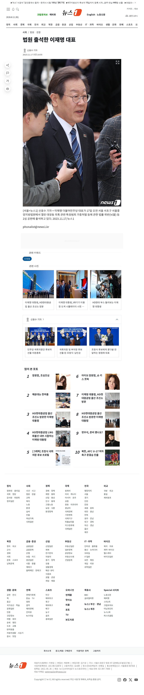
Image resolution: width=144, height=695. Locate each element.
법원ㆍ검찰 (30, 494)
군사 (8, 550)
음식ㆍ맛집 (11, 636)
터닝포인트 (108, 608)
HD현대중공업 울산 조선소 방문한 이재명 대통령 (43, 417)
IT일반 (87, 556)
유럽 (67, 501)
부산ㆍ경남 (89, 525)
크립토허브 (42, 14)
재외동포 (107, 497)
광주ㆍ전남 (89, 518)
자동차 (48, 556)
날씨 (28, 511)
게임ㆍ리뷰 (89, 563)
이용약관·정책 (82, 651)
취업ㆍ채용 (50, 581)
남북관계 (10, 563)
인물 (28, 515)
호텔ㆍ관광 (50, 577)
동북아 (67, 491)
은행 (28, 553)
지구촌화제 (69, 525)
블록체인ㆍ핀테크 (33, 570)
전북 (86, 515)
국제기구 (68, 518)
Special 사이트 (111, 590)
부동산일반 (69, 546)
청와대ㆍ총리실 (13, 491)
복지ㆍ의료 (108, 546)
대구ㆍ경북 (89, 522)
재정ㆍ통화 (50, 494)
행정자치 (88, 491)
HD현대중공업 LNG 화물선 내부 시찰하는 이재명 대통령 (43, 436)
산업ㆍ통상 (50, 497)
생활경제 (49, 567)
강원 (86, 504)
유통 (47, 563)
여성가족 (29, 518)
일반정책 (68, 550)
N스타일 (29, 615)
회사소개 (47, 651)
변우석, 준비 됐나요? (92, 432)
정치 (9, 486)
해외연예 (29, 608)
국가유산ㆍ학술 (13, 605)
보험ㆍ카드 (30, 556)
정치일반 (10, 501)
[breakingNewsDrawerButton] (13, 9)
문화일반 (10, 608)
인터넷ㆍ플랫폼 (90, 546)
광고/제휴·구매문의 (64, 651)
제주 (86, 532)
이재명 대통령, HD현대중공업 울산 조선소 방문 (92, 398)
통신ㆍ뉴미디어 (90, 550)
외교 (106, 486)
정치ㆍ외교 (11, 546)
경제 (48, 486)
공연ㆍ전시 (11, 595)
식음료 (48, 574)
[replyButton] (7, 73)
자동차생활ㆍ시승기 (15, 633)
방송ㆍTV (30, 598)
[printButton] (7, 88)
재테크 (29, 567)
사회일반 (29, 522)
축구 (47, 602)
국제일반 (68, 529)
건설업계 (68, 560)
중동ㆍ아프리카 (71, 504)
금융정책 (29, 550)
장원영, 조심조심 (40, 375)
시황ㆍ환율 (30, 563)
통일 (105, 494)
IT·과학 (88, 541)
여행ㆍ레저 (11, 619)
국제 (67, 486)
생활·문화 (11, 590)
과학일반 (88, 567)
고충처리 (96, 651)
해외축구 (49, 605)
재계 (47, 550)
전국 (86, 486)
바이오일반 (108, 556)
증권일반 (29, 560)
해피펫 (53, 14)
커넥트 (129, 9)
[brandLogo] (72, 12)
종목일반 (49, 619)
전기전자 (49, 553)
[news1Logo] (18, 665)
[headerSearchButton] (17, 9)
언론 (8, 612)
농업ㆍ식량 (50, 508)
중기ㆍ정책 (50, 560)
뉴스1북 (107, 612)
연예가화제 (30, 595)
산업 (48, 541)
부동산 (68, 541)
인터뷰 (29, 612)
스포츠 (49, 590)
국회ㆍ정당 (11, 494)
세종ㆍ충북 (89, 508)
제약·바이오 (109, 550)
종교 (8, 602)
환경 (28, 508)
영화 (28, 602)
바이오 (107, 541)
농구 (47, 612)
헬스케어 (107, 553)
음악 (28, 605)
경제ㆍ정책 (50, 491)
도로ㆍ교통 (11, 626)
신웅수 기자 (32, 50)
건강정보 (10, 615)
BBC (86, 595)
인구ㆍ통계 (50, 501)
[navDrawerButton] (8, 9)
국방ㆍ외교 (108, 491)
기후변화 (68, 515)
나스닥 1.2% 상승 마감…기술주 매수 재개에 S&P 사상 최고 (37, 3)
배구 (47, 608)
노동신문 (101, 14)
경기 (86, 497)
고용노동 (49, 504)
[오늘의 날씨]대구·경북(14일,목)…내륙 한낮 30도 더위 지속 (93, 3)
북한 (9, 541)
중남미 (67, 508)
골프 (47, 615)
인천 (86, 501)
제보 (136, 9)
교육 (28, 497)
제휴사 (87, 590)
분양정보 (68, 553)
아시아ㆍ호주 (70, 497)
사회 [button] (25, 32)
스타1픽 (107, 602)
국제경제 (68, 511)
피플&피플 (69, 522)
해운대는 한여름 (40, 394)
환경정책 (49, 511)
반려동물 (10, 629)
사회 (28, 486)
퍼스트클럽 (108, 615)
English (91, 14)
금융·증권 (31, 541)
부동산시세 (69, 556)
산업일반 (49, 546)
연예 (28, 590)
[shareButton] (7, 65)
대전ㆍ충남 (89, 511)
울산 (86, 529)
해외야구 (49, 598)
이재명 (27, 259)
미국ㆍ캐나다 (70, 494)
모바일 (87, 553)
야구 (47, 595)
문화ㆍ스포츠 (12, 560)
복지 (28, 501)
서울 (86, 494)
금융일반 (29, 546)
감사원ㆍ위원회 (13, 497)
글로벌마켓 (89, 598)
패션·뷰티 (50, 570)
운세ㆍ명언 (11, 622)
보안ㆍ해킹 (89, 560)
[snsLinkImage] (119, 679)
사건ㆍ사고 (30, 491)
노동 (28, 504)
